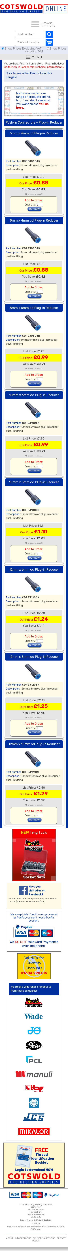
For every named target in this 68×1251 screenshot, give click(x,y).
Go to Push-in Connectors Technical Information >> (34, 67)
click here (49, 898)
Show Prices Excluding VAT (22, 48)
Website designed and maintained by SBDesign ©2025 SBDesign (36, 1227)
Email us (36, 1223)
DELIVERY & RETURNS (44, 1238)
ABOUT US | (12, 1238)
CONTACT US (24, 1238)
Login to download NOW (34, 1170)
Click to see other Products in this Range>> (29, 75)
